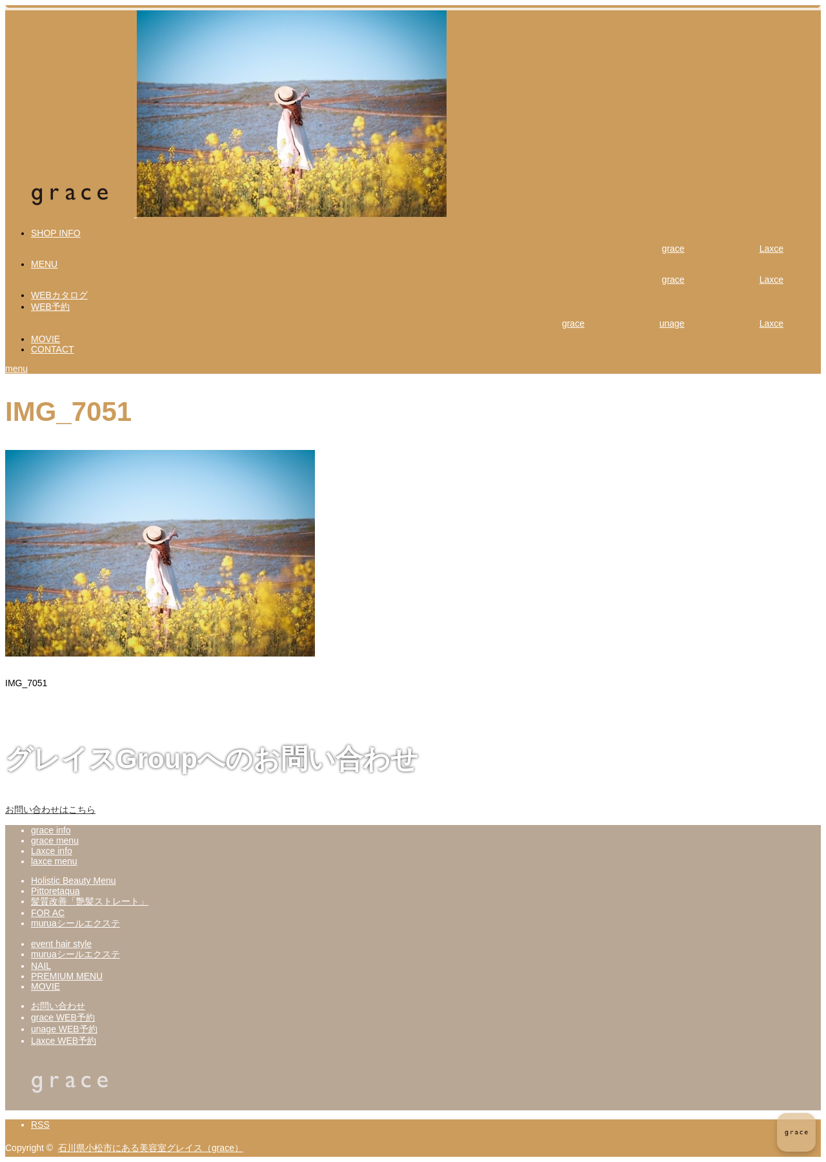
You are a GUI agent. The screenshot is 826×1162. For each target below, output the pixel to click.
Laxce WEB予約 (63, 1040)
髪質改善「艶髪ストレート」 (89, 901)
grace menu (55, 840)
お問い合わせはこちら (50, 809)
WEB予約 (50, 306)
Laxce (771, 248)
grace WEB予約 (63, 1017)
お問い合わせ (58, 1006)
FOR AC (48, 913)
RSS (40, 1124)
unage (672, 323)
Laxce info (51, 851)
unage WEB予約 (64, 1029)
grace (673, 248)
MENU (44, 264)
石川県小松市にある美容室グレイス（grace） (150, 1148)
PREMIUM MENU (67, 976)
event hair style (61, 944)
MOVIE (45, 339)
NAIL (41, 966)
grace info (50, 830)
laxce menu (54, 861)
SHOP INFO (56, 233)
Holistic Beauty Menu (73, 880)
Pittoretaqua (55, 891)
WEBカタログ (59, 295)
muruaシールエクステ (75, 923)
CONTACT (52, 349)
